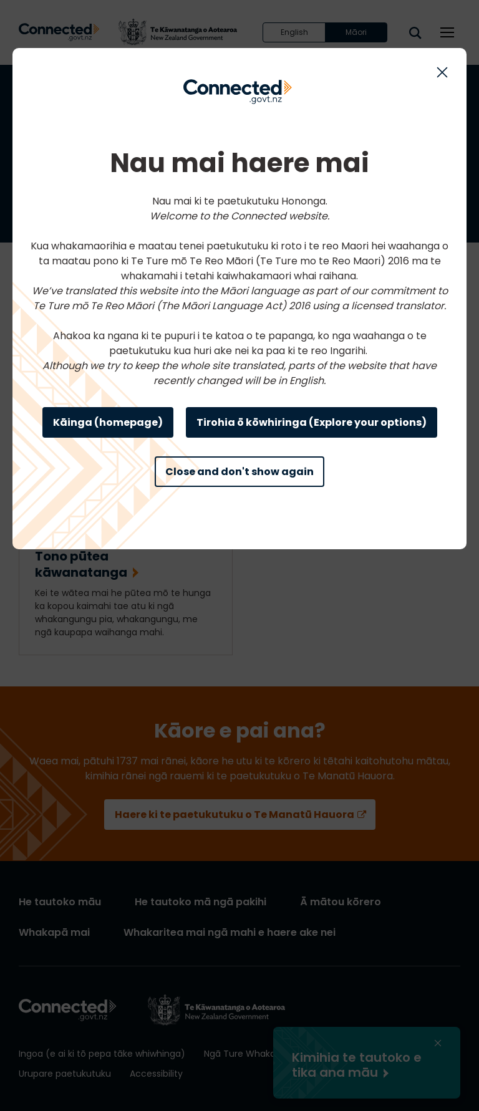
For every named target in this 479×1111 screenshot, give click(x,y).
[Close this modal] (442, 72)
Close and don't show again (239, 471)
